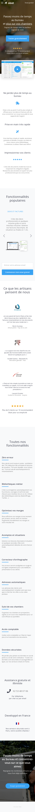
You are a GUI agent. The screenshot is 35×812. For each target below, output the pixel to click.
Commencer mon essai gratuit (17, 272)
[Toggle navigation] (2, 2)
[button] (4, 235)
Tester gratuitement (17, 38)
